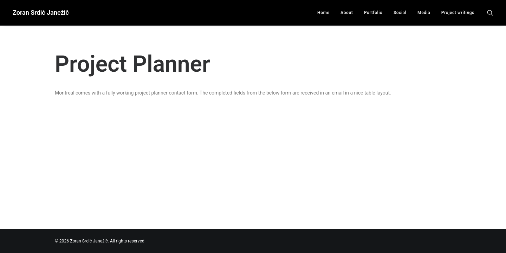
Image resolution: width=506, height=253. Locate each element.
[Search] (490, 12)
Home (323, 12)
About (346, 12)
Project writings (457, 12)
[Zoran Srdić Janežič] (41, 12)
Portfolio (373, 12)
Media (423, 12)
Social (400, 12)
